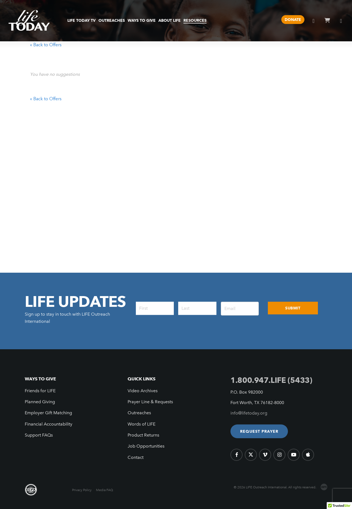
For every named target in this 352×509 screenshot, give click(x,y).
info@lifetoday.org (248, 413)
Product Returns (143, 435)
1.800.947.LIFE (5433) (271, 380)
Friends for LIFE (40, 390)
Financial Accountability (48, 424)
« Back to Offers (46, 44)
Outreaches (139, 412)
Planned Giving (40, 401)
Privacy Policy (82, 490)
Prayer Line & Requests (150, 401)
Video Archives (143, 390)
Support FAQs (39, 435)
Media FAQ (104, 490)
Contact (136, 457)
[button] (259, 431)
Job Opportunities (146, 446)
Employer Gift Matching (48, 412)
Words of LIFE (141, 424)
